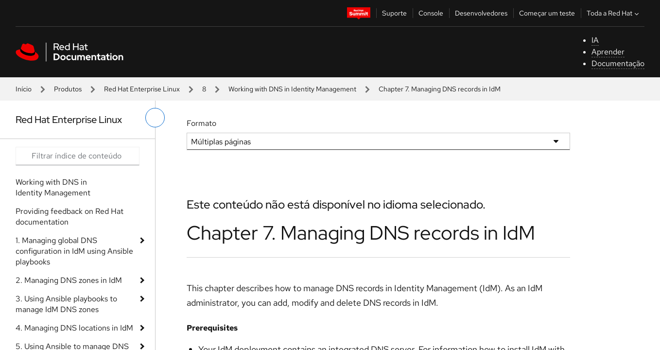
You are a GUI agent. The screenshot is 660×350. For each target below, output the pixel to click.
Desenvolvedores (481, 13)
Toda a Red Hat (614, 13)
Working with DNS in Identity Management (292, 89)
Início (24, 89)
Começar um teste (547, 13)
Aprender (608, 52)
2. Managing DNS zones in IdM (69, 280)
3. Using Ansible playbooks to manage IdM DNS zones (66, 304)
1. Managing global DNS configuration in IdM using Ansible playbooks (74, 251)
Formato (201, 123)
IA (595, 40)
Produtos (68, 89)
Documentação (617, 63)
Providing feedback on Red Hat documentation (69, 216)
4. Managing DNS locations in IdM (74, 328)
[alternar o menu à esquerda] (155, 117)
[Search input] (77, 156)
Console (430, 13)
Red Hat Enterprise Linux (142, 89)
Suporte (394, 13)
